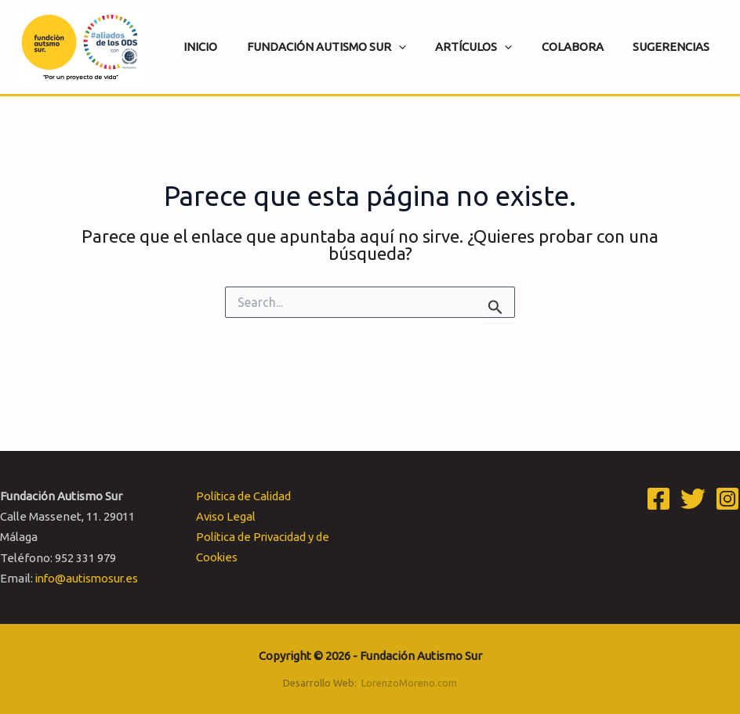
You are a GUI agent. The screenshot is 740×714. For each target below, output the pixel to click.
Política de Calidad (243, 496)
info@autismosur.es (89, 578)
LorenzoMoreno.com (409, 682)
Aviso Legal (225, 516)
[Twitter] (693, 498)
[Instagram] (727, 498)
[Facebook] (658, 498)
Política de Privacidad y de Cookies (264, 547)
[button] (347, 47)
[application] (419, 47)
